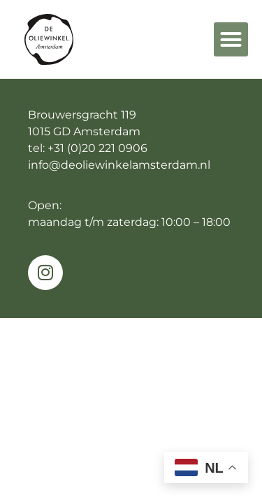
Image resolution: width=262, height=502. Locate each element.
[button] (231, 39)
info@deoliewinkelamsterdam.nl (119, 165)
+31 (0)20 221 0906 (97, 148)
